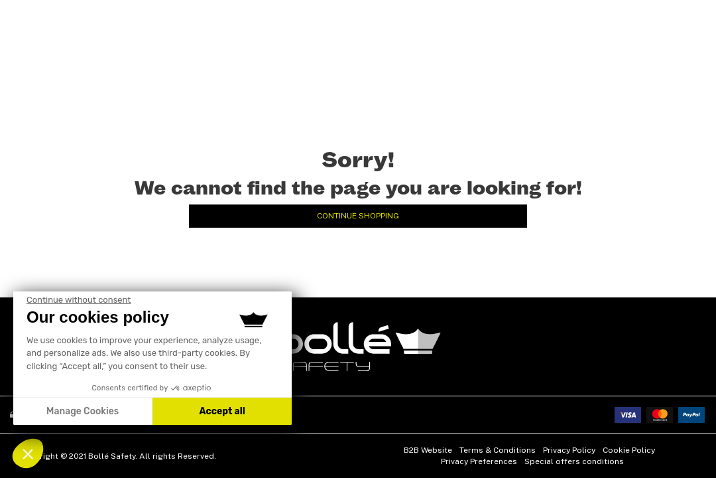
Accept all (222, 411)
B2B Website (428, 450)
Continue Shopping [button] (358, 215)
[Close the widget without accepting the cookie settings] (78, 300)
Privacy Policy (569, 450)
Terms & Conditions (497, 450)
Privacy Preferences (479, 461)
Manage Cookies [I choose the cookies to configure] (82, 411)
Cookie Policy (629, 450)
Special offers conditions (574, 461)
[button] (28, 453)
